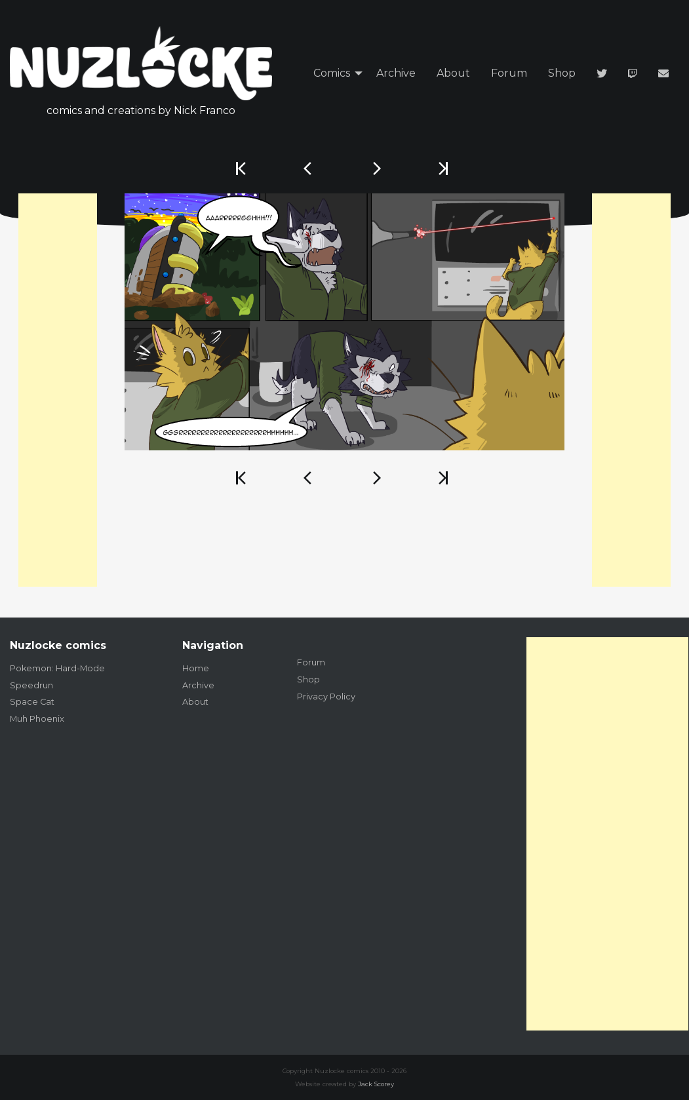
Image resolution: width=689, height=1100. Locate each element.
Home (195, 668)
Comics (331, 73)
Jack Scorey (376, 1084)
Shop (562, 73)
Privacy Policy (326, 696)
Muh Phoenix (37, 719)
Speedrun (31, 685)
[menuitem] (334, 74)
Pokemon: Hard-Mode (57, 668)
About (453, 73)
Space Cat (32, 702)
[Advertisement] (57, 390)
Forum (509, 73)
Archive (396, 73)
